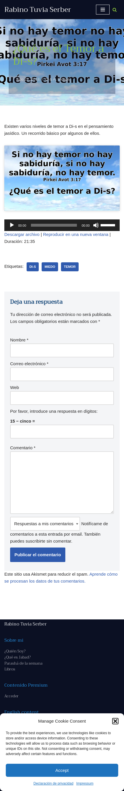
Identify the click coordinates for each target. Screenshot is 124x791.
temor (70, 266)
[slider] (54, 225)
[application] (62, 225)
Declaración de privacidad (53, 783)
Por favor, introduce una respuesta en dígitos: (54, 411)
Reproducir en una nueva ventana (75, 234)
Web (14, 387)
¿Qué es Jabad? (17, 657)
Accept (62, 770)
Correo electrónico (29, 363)
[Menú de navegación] (103, 9)
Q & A (50, 79)
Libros (9, 669)
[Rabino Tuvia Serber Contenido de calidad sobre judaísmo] (37, 9)
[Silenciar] (96, 225)
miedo (50, 266)
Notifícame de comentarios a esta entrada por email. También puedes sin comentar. (59, 530)
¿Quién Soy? (14, 651)
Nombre (19, 339)
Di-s (32, 266)
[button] (115, 721)
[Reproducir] (12, 225)
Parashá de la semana (23, 663)
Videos (64, 79)
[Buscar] (114, 10)
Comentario (23, 447)
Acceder (11, 696)
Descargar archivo (22, 234)
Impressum (84, 783)
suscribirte (35, 541)
